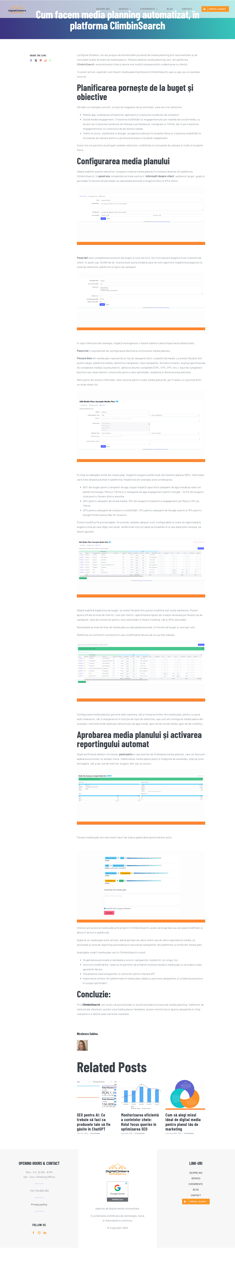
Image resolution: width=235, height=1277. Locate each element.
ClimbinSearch (85, 64)
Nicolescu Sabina (87, 1034)
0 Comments (95, 1133)
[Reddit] (45, 60)
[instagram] (39, 1232)
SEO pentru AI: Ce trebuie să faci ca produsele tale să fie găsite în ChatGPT (93, 1122)
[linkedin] (44, 1232)
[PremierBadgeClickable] (117, 1182)
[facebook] (33, 1232)
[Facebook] (31, 60)
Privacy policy (39, 1204)
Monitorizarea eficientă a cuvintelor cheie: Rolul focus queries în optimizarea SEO (140, 1122)
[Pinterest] (40, 60)
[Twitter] (36, 60)
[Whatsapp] (50, 60)
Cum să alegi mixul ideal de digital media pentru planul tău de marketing (183, 1122)
